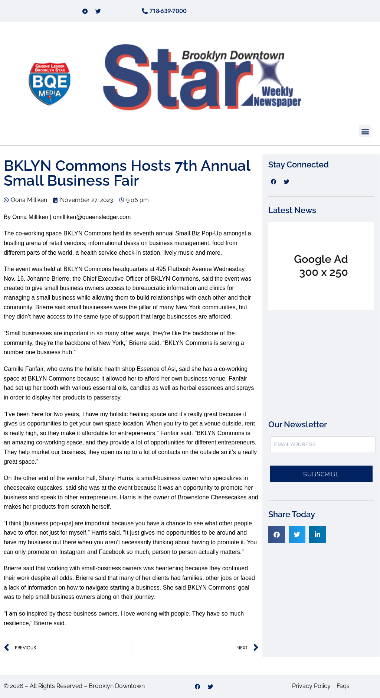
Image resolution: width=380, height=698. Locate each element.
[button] (365, 131)
